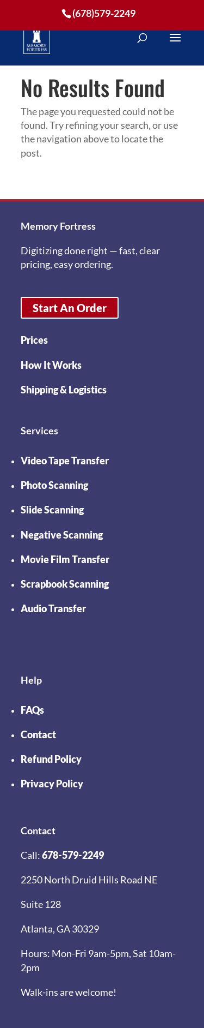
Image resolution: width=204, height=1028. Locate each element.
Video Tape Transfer (65, 461)
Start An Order (70, 307)
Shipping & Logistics (64, 390)
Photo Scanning (54, 485)
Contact (38, 734)
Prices (34, 340)
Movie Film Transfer (65, 559)
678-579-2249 (73, 855)
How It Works (51, 365)
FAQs (32, 710)
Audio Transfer (53, 608)
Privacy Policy (52, 784)
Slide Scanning (52, 510)
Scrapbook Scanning (65, 584)
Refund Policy (51, 759)
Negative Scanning (62, 535)
